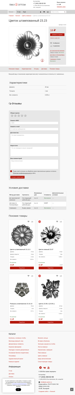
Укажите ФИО (14, 120)
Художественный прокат (16, 358)
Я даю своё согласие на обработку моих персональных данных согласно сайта (33, 172)
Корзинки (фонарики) (15, 347)
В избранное (56, 43)
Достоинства (14, 132)
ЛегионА (52, 391)
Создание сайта (43, 391)
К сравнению (56, 46)
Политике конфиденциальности (22, 173)
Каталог (12, 12)
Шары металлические (44, 358)
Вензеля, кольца (43, 338)
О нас (19, 12)
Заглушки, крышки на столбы (46, 344)
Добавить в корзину (57, 34)
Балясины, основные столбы (17, 338)
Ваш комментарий (16, 158)
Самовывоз (53, 59)
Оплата (11, 376)
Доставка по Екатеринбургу (57, 55)
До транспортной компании (57, 50)
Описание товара (14, 69)
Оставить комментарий (17, 177)
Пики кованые (42, 352)
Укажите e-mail (15, 126)
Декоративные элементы (16, 344)
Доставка (44, 69)
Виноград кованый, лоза (16, 341)
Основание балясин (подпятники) (19, 352)
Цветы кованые (42, 355)
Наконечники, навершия (45, 350)
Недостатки (14, 145)
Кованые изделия (14, 361)
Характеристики (26, 69)
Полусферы (12, 355)
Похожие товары (55, 69)
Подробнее (22, 268)
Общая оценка (14, 113)
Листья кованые (43, 347)
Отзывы (36, 69)
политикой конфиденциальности (19, 383)
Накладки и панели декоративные (19, 350)
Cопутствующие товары (45, 361)
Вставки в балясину (44, 341)
